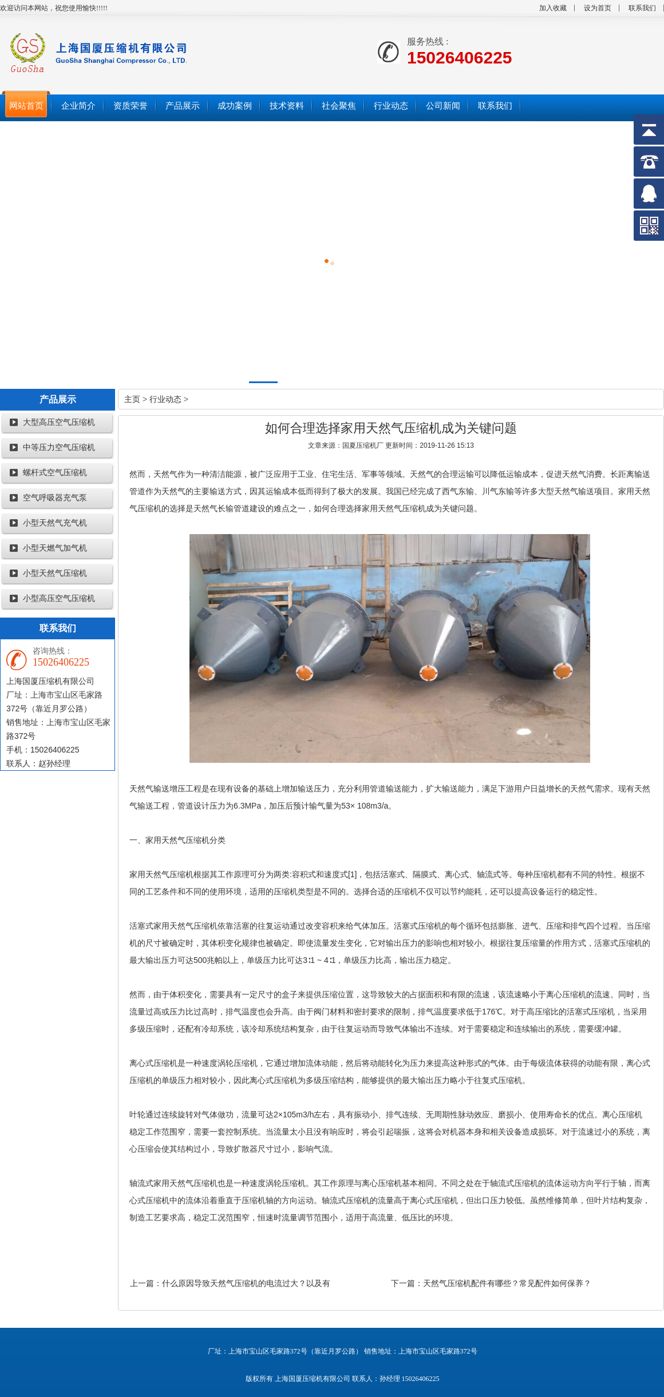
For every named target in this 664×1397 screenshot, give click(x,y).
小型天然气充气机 (55, 523)
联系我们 (642, 8)
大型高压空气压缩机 (59, 422)
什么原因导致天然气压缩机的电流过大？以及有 (246, 1283)
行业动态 (165, 399)
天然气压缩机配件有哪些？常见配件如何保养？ (507, 1283)
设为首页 (597, 8)
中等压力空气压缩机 (59, 447)
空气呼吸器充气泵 (55, 497)
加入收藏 (553, 8)
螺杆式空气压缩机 (55, 472)
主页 (132, 399)
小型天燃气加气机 (55, 548)
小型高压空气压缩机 (59, 598)
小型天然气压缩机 (55, 573)
